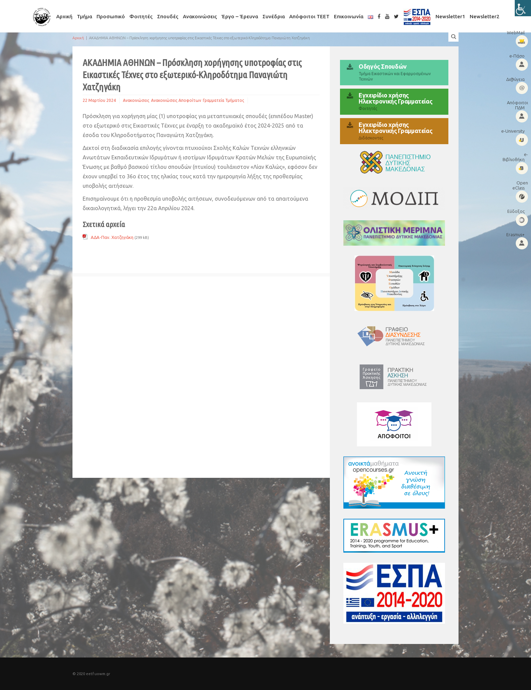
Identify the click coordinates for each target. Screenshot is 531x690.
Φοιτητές (141, 16)
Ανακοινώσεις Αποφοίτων (176, 100)
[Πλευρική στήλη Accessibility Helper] (523, 8)
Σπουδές (167, 16)
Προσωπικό (111, 16)
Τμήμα (84, 16)
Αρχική (64, 16)
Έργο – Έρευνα (239, 16)
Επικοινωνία (348, 16)
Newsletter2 (485, 16)
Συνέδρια (273, 16)
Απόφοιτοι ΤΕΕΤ (309, 16)
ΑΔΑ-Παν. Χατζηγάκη (112, 237)
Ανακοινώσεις (200, 16)
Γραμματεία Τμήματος (223, 100)
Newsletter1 (450, 16)
